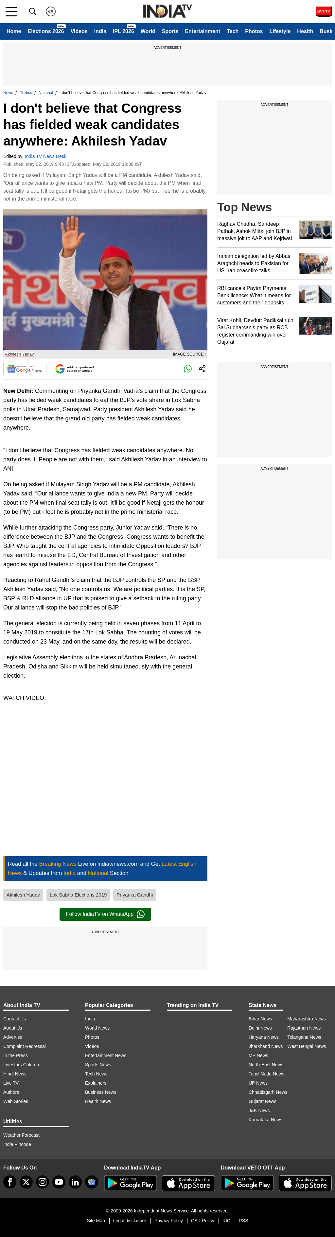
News (8, 92)
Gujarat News (262, 1101)
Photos (254, 31)
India (100, 31)
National (46, 92)
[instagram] (42, 1182)
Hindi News (14, 1073)
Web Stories (15, 1101)
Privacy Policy (168, 1220)
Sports (170, 31)
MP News (258, 1055)
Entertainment (202, 31)
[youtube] (58, 1182)
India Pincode (17, 1144)
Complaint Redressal (24, 1046)
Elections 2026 (45, 31)
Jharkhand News (266, 1046)
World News (97, 1028)
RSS (243, 1220)
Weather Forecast (21, 1135)
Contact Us (14, 1018)
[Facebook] (9, 1182)
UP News (258, 1083)
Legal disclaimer (129, 1220)
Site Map (96, 1220)
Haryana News (264, 1037)
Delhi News (260, 1028)
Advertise (12, 1037)
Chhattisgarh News (268, 1092)
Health (305, 31)
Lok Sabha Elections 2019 (78, 895)
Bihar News (260, 1018)
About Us (12, 1028)
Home (14, 31)
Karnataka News (265, 1119)
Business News (100, 1092)
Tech (232, 31)
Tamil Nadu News (266, 1073)
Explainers (95, 1083)
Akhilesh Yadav (23, 895)
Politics (26, 92)
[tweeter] (26, 1182)
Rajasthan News (304, 1028)
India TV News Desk (45, 156)
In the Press (15, 1055)
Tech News (96, 1073)
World (148, 31)
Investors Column (21, 1064)
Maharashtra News (306, 1018)
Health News (98, 1101)
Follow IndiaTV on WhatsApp (105, 914)
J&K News (259, 1110)
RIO (226, 1220)
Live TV (11, 1083)
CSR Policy (202, 1220)
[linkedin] (75, 1182)
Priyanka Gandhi (134, 895)
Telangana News (304, 1037)
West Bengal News (306, 1046)
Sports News (98, 1064)
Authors (11, 1092)
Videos (79, 31)
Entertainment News (105, 1055)
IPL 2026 (123, 31)
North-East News (266, 1064)
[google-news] (91, 1182)
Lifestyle (280, 31)
